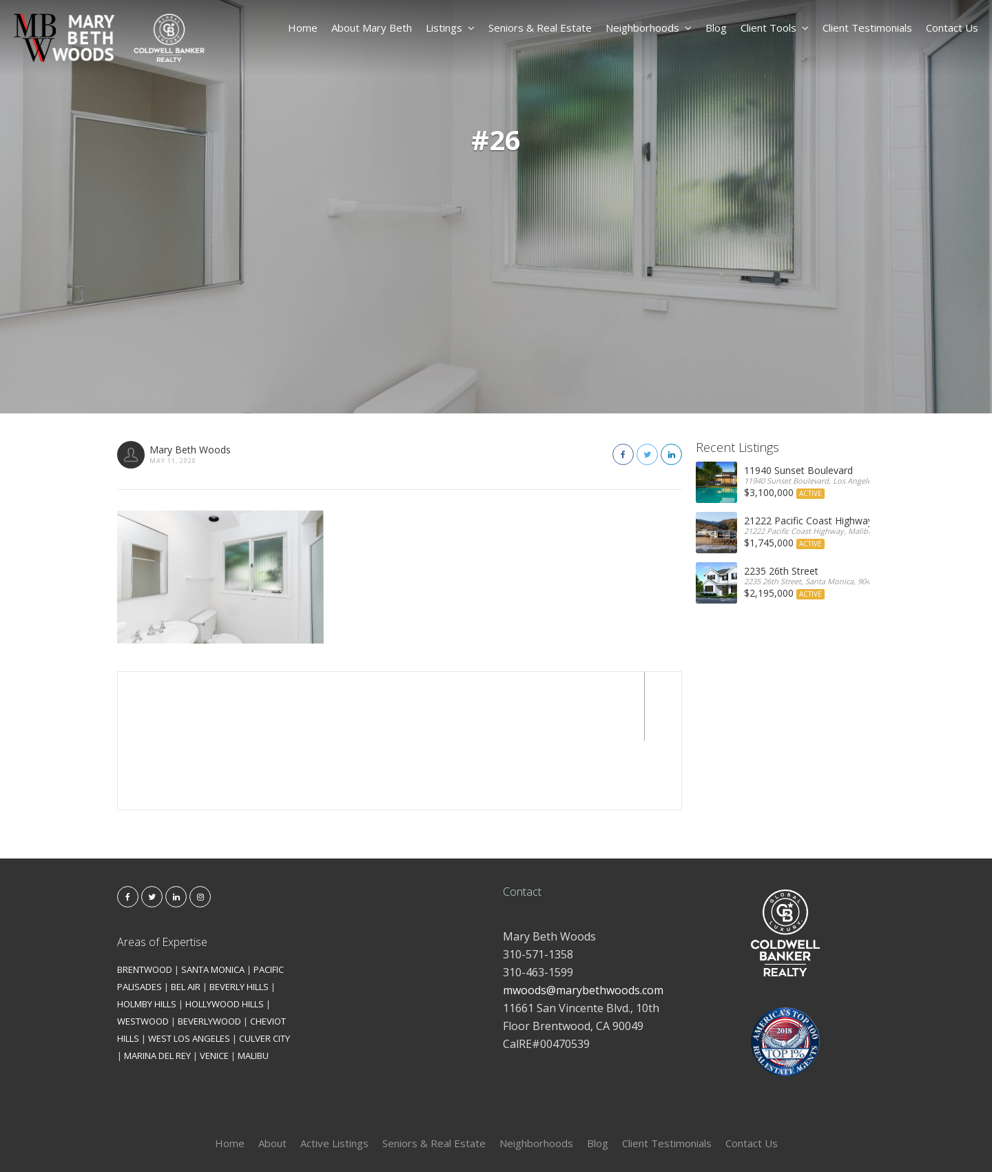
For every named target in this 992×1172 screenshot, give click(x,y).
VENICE (214, 986)
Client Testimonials (867, 27)
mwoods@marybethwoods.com (583, 921)
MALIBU (253, 986)
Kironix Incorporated (573, 1138)
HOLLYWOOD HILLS (224, 935)
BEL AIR (185, 918)
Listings (450, 27)
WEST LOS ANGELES (189, 969)
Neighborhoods (649, 27)
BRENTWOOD (144, 900)
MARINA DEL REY (157, 986)
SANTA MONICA (213, 900)
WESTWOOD (143, 952)
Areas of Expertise (162, 873)
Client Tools (775, 27)
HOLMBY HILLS (146, 935)
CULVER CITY (264, 969)
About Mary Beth (371, 27)
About (272, 1074)
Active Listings (334, 1074)
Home (303, 27)
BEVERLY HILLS (239, 918)
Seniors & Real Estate (540, 27)
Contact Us (952, 27)
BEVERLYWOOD (209, 952)
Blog (716, 27)
